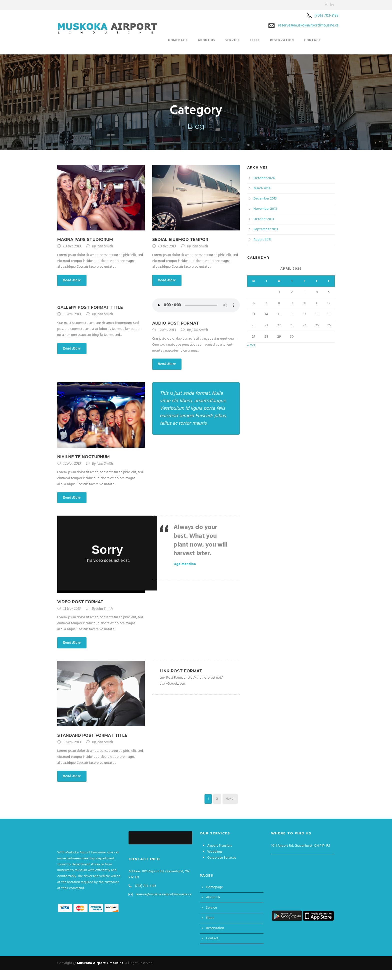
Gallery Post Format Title (90, 307)
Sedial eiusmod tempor (180, 239)
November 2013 (265, 209)
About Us (206, 40)
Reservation (282, 40)
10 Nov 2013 (72, 742)
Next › (230, 799)
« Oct (251, 345)
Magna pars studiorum (85, 239)
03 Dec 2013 (72, 246)
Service (232, 40)
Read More (72, 280)
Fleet (255, 40)
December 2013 (265, 198)
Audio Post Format (175, 323)
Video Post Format (80, 601)
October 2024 (264, 178)
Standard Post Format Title (92, 735)
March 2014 (262, 188)
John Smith (104, 246)
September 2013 (266, 229)
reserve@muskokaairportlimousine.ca (308, 25)
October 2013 (264, 219)
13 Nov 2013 (72, 314)
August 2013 (263, 239)
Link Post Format (181, 671)
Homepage (178, 40)
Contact (312, 40)
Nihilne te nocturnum (83, 456)
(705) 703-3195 (326, 16)
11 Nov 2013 (72, 608)
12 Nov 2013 (167, 330)
